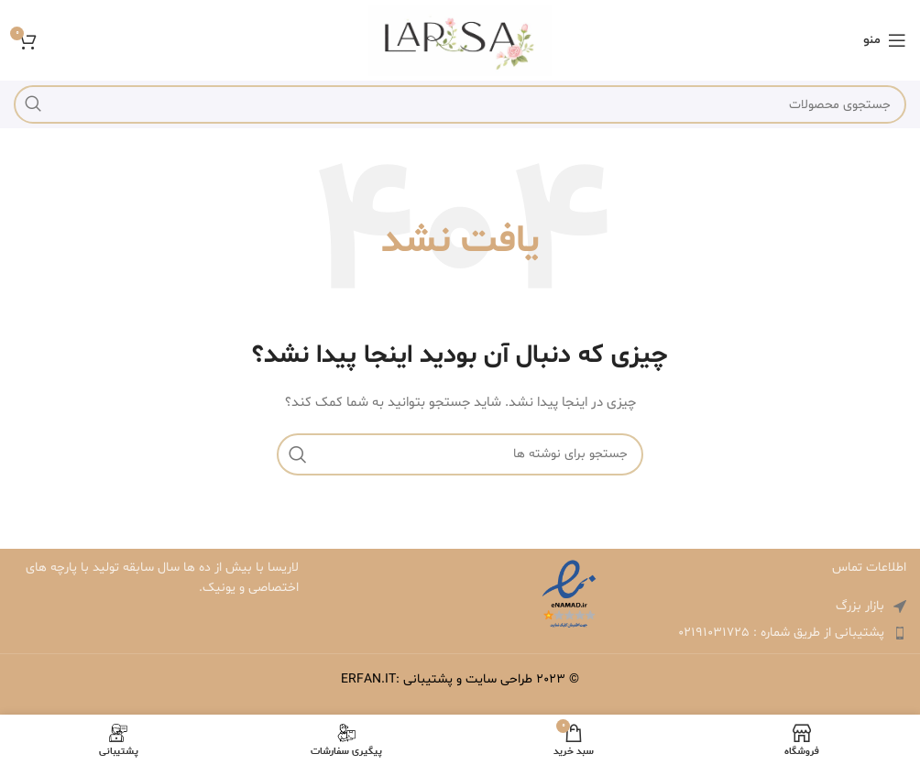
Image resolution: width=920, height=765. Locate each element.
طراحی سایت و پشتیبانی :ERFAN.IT (436, 679)
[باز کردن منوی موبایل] (884, 40)
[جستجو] (460, 104)
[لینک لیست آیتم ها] (763, 633)
